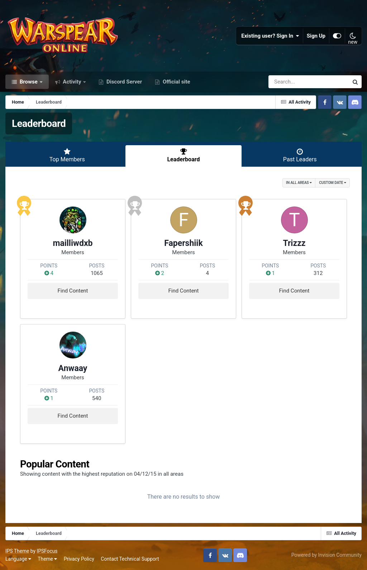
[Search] (288, 81)
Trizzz (294, 243)
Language (18, 559)
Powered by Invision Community (326, 555)
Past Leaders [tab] (300, 155)
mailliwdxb (72, 243)
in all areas (299, 183)
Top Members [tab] (67, 155)
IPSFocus (47, 551)
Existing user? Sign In (270, 35)
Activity (72, 82)
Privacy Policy (79, 559)
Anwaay (72, 368)
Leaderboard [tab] (184, 155)
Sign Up (316, 36)
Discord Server (123, 82)
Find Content (72, 291)
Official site (175, 82)
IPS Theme (17, 551)
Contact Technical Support (130, 559)
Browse (28, 82)
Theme (47, 559)
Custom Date (332, 183)
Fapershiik (183, 243)
